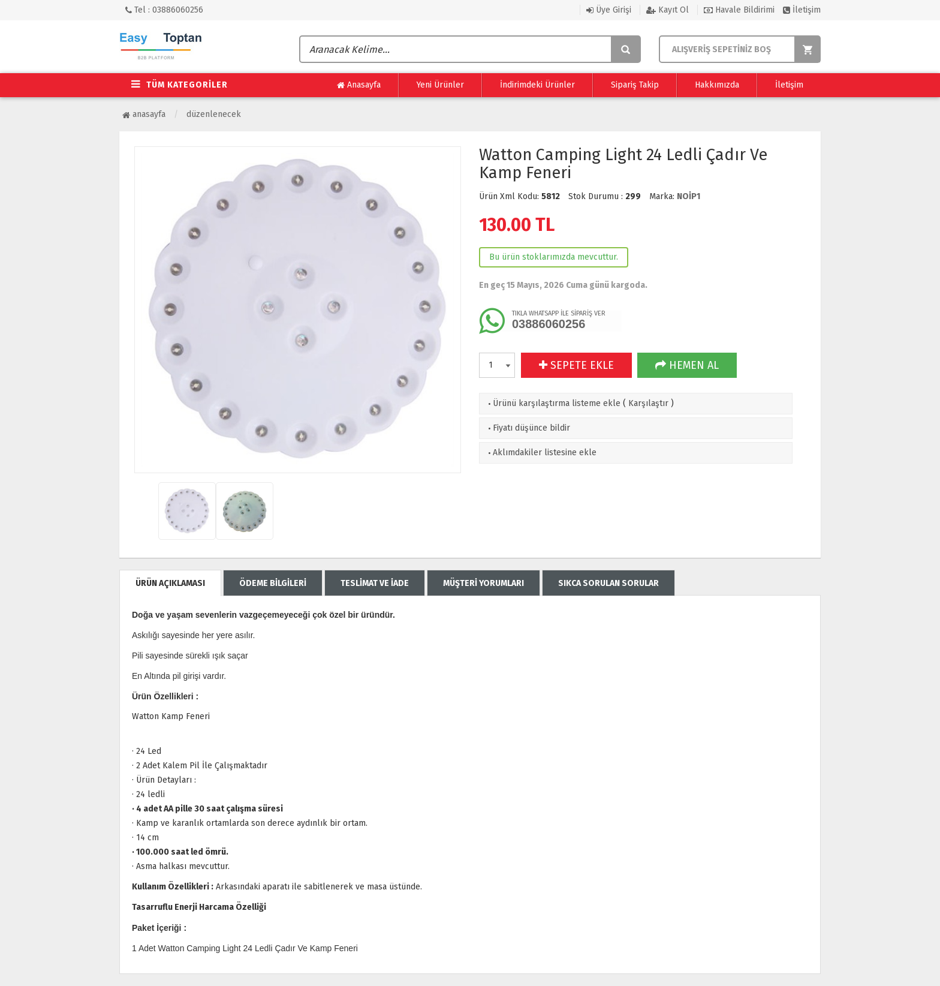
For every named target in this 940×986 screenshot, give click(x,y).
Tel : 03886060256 (164, 10)
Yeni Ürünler (440, 85)
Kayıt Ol (667, 10)
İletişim (802, 10)
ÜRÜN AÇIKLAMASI (170, 583)
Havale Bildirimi (739, 10)
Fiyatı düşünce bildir (528, 428)
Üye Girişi (608, 10)
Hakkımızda (717, 85)
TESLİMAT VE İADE (375, 583)
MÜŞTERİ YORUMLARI (483, 583)
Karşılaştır (648, 403)
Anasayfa (359, 85)
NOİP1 (688, 196)
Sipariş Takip (635, 85)
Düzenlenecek (213, 114)
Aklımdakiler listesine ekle (541, 452)
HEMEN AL (687, 365)
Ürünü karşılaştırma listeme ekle (553, 403)
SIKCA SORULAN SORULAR (608, 583)
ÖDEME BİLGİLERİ (272, 583)
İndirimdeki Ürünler (537, 85)
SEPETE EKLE (576, 365)
